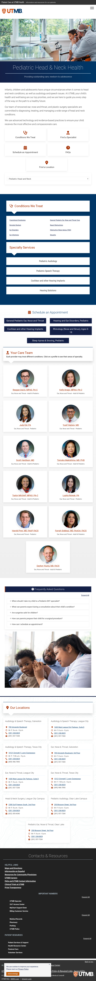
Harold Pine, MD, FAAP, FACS (25, 531)
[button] (49, 964)
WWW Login (15, 979)
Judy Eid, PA (25, 425)
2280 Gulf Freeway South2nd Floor (22, 804)
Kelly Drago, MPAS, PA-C (70, 390)
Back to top (89, 962)
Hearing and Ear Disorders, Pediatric (70, 320)
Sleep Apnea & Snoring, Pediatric (48, 340)
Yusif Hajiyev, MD (71, 425)
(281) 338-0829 (14, 733)
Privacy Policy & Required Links (59, 971)
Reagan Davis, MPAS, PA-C (25, 390)
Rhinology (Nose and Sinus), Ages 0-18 (71, 331)
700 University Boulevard (18, 727)
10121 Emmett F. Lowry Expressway (22, 753)
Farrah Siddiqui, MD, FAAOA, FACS (71, 531)
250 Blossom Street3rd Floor (65, 804)
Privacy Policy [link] (23, 969)
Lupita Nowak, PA (71, 495)
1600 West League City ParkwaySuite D (69, 727)
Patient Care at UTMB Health (13, 2)
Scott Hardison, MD (25, 460)
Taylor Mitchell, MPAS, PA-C (25, 495)
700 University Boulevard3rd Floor (67, 753)
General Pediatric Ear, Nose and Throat (25, 320)
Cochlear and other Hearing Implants (25, 329)
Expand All (85, 595)
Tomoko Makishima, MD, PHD (71, 460)
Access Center (54, 965)
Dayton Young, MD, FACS (48, 566)
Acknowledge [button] (13, 974)
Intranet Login (26, 979)
